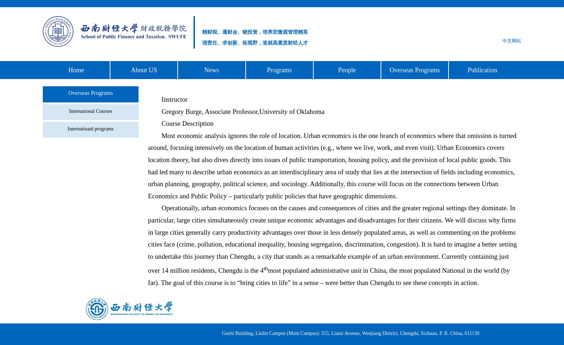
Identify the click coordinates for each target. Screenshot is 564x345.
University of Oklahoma (291, 111)
